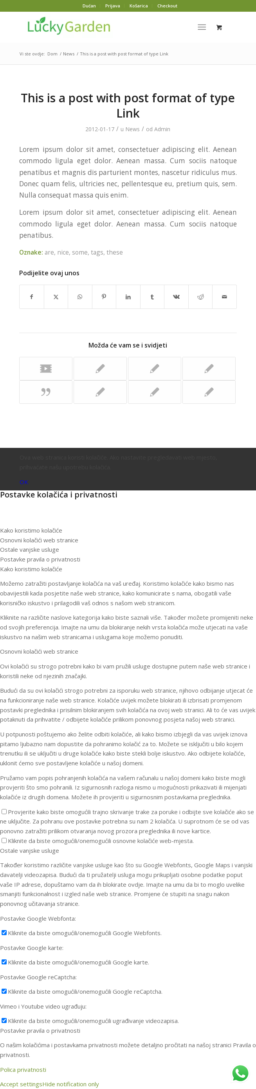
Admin (162, 129)
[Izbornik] (202, 27)
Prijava (112, 6)
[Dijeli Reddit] (201, 296)
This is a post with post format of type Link (128, 105)
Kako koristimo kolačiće (31, 569)
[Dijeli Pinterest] (104, 296)
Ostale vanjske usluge (29, 850)
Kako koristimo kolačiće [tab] (31, 530)
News (132, 129)
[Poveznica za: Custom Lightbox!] (154, 368)
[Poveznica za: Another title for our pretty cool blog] (45, 368)
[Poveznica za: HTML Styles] (100, 392)
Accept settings (21, 1084)
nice (63, 252)
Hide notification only (70, 1084)
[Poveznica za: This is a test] (100, 368)
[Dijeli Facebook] (32, 296)
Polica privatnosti (23, 1069)
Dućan (89, 6)
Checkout (167, 6)
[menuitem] (89, 6)
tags (97, 252)
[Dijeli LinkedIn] (128, 296)
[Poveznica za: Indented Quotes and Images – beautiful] (209, 392)
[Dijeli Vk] (176, 296)
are (49, 252)
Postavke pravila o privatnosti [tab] (40, 559)
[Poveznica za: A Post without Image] (209, 368)
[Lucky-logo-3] (106, 27)
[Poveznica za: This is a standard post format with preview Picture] (154, 392)
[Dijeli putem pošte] (224, 296)
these (114, 252)
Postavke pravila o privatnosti (40, 1030)
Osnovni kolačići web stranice (39, 651)
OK (24, 482)
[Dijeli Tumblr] (152, 296)
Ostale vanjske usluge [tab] (29, 549)
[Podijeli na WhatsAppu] (80, 296)
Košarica (139, 6)
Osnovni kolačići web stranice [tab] (39, 540)
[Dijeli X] (56, 296)
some (80, 252)
